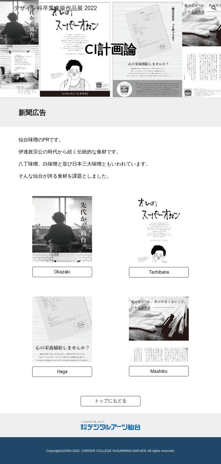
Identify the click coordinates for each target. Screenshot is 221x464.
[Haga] (62, 371)
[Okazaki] (62, 271)
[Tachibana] (158, 272)
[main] (110, 49)
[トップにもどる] (110, 401)
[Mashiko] (158, 371)
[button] (7, 8)
